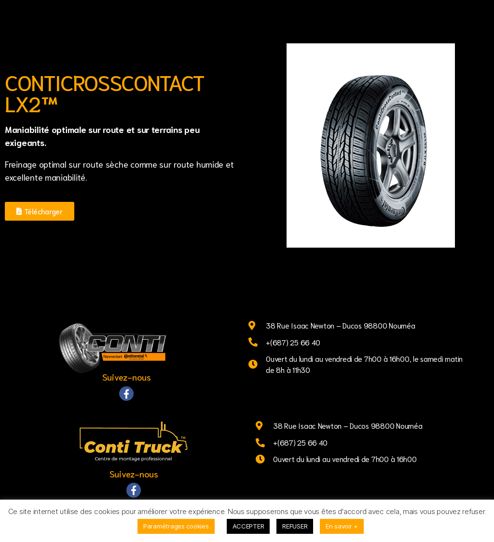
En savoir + (342, 526)
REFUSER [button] (294, 526)
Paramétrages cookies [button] (176, 526)
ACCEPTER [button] (248, 526)
